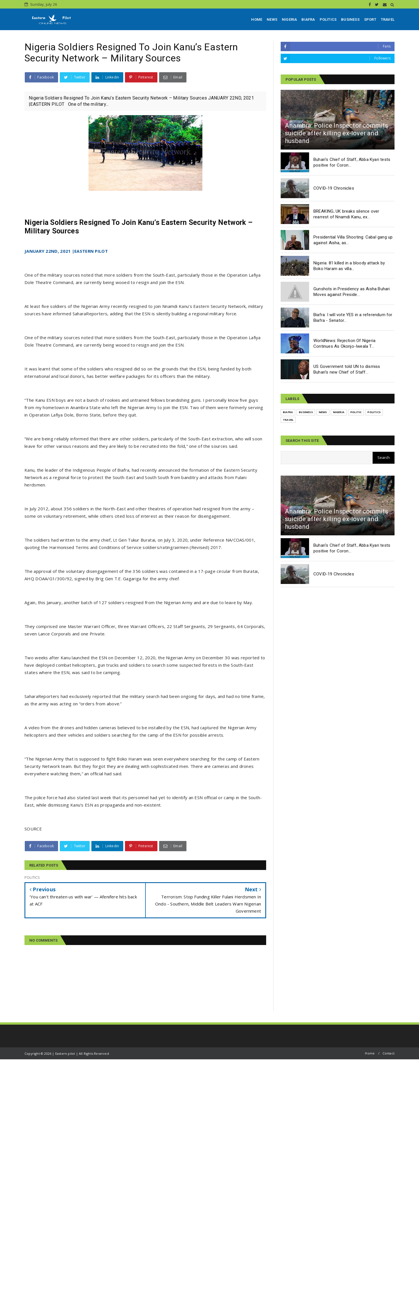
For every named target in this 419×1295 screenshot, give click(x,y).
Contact (389, 1053)
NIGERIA (289, 19)
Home (370, 1053)
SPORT (370, 19)
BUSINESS (350, 19)
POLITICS (328, 19)
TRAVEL (388, 19)
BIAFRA (308, 19)
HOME (256, 19)
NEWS (272, 19)
